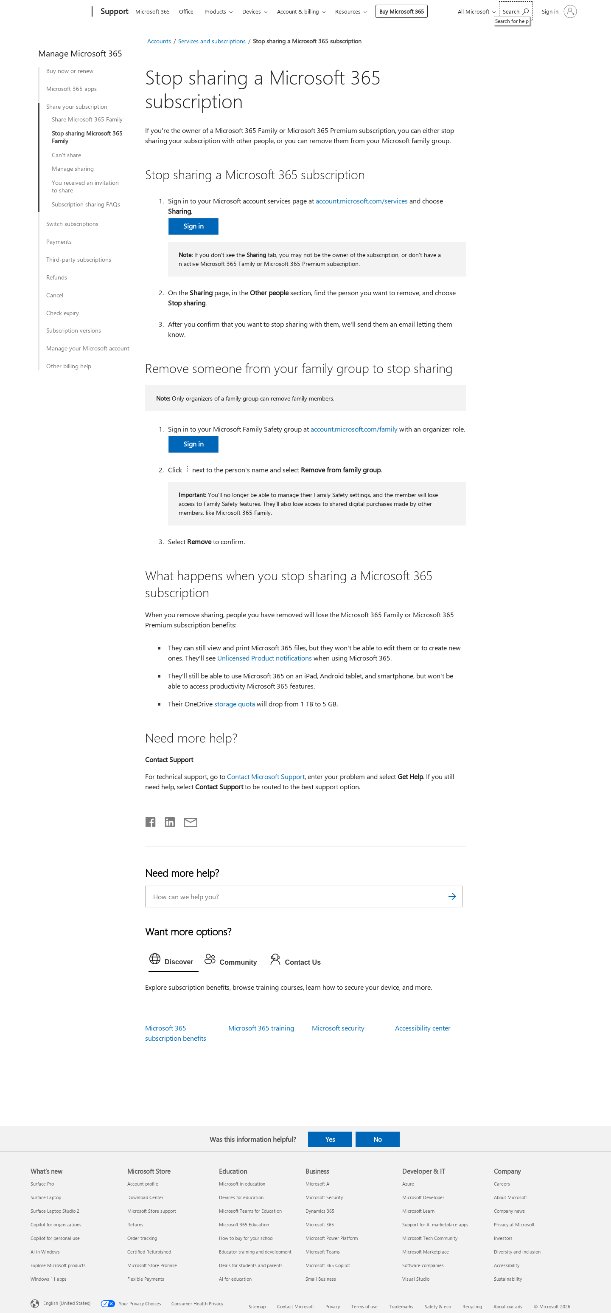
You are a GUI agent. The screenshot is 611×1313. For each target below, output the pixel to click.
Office (186, 11)
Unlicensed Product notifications (264, 657)
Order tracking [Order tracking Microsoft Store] (142, 1238)
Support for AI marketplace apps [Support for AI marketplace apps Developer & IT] (435, 1224)
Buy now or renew (69, 71)
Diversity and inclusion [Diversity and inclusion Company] (517, 1251)
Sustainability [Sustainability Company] (508, 1279)
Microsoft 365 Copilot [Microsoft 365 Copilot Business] (328, 1265)
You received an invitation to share (85, 186)
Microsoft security (338, 1027)
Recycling (472, 1306)
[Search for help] (516, 10)
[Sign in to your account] (558, 11)
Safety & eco (438, 1306)
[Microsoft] (60, 11)
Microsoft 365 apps (71, 89)
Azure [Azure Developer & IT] (408, 1183)
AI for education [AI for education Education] (235, 1279)
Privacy (332, 1306)
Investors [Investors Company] (503, 1238)
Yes (330, 1139)
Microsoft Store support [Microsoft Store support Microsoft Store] (151, 1211)
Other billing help (68, 366)
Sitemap (257, 1306)
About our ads (507, 1306)
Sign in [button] (193, 443)
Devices (251, 11)
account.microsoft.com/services (362, 200)
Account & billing (298, 11)
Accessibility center (423, 1027)
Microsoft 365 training (261, 1027)
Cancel (54, 295)
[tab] (174, 961)
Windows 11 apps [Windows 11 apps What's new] (49, 1279)
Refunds (56, 277)
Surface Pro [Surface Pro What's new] (42, 1183)
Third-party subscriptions (78, 259)
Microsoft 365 (152, 11)
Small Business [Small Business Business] (321, 1279)
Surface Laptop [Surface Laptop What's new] (46, 1197)
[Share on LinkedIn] (166, 820)
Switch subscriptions (72, 224)
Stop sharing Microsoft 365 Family (87, 137)
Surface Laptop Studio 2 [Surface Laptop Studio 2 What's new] (55, 1211)
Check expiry (62, 313)
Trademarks (401, 1306)
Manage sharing (73, 168)
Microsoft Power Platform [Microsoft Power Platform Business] (332, 1238)
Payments (59, 242)
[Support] (113, 11)
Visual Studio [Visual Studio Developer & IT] (415, 1279)
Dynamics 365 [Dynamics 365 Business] (320, 1211)
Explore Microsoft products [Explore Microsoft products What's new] (58, 1265)
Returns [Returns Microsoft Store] (135, 1224)
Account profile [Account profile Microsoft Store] (142, 1183)
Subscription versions (73, 330)
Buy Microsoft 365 (401, 11)
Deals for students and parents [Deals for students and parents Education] (251, 1265)
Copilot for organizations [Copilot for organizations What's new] (56, 1224)
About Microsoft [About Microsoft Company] (510, 1197)
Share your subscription (76, 106)
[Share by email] (186, 820)
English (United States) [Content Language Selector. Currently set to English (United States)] (66, 1303)
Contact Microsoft (295, 1306)
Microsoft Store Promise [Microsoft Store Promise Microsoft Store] (152, 1265)
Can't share (66, 155)
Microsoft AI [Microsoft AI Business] (318, 1183)
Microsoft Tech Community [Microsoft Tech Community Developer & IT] (429, 1238)
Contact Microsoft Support (266, 776)
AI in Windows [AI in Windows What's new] (45, 1251)
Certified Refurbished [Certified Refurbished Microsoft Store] (149, 1251)
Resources (348, 11)
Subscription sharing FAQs (86, 204)
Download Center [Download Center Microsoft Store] (145, 1197)
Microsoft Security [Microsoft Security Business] (324, 1197)
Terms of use (364, 1306)
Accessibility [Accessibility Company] (506, 1265)
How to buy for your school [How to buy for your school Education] (246, 1238)
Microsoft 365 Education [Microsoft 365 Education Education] (244, 1224)
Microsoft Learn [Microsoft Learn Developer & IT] (418, 1211)
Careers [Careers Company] (502, 1183)
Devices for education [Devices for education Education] (241, 1197)
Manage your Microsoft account (87, 348)
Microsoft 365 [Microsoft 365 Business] (320, 1224)
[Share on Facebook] (151, 820)
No (377, 1139)
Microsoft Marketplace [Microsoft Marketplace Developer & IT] (425, 1251)
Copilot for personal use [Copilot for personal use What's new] (55, 1238)
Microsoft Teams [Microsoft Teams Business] (323, 1251)
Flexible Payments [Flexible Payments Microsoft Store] (145, 1279)
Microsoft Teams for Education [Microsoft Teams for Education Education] (250, 1211)
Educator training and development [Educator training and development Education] (255, 1251)
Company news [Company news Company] (509, 1211)
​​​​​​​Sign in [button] (193, 225)
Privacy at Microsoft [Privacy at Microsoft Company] (514, 1224)
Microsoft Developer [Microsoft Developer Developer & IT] (423, 1197)
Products (215, 11)
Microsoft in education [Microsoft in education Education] (242, 1183)
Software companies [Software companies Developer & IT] (423, 1265)
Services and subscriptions (212, 41)
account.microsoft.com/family (354, 428)
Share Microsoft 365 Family (87, 119)
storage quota (234, 703)
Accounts (159, 41)
